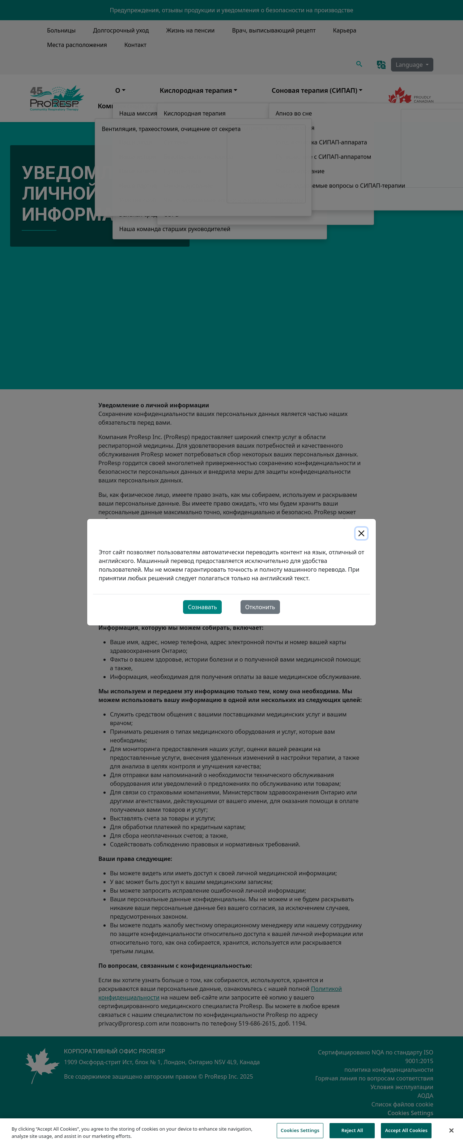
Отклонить (260, 607)
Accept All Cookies (406, 1134)
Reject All (352, 1134)
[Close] (361, 533)
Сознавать (202, 607)
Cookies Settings (300, 1134)
